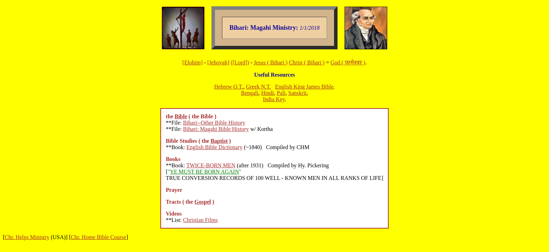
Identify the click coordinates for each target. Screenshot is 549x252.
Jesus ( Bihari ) (270, 62)
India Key (274, 99)
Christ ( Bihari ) (307, 62)
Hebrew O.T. (228, 87)
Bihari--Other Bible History (214, 123)
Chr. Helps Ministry (27, 237)
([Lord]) (240, 62)
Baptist (219, 141)
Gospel (202, 202)
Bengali (249, 93)
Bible (181, 116)
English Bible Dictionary (215, 147)
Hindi (267, 93)
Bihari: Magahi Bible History (216, 129)
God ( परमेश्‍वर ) (348, 62)
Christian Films (200, 220)
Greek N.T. (258, 87)
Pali (281, 93)
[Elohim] (192, 62)
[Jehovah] (218, 62)
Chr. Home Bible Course (98, 237)
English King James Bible (304, 87)
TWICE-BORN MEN (210, 165)
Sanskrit (297, 93)
